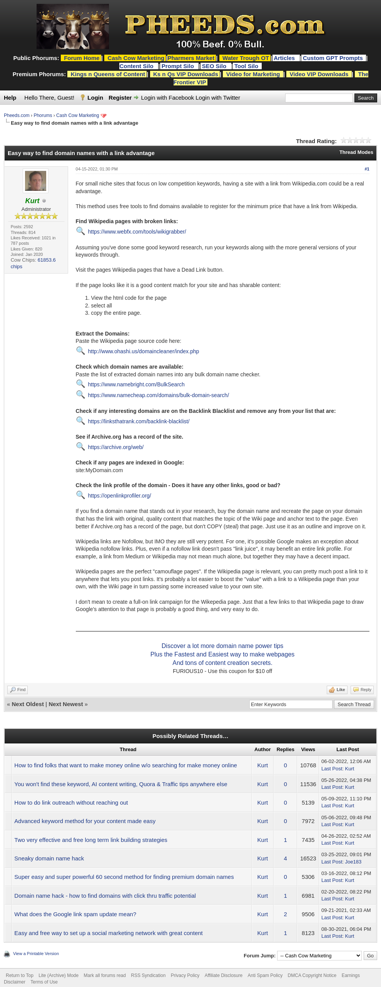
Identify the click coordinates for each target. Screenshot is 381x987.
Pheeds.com (17, 115)
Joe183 (353, 862)
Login (95, 97)
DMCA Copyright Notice (312, 975)
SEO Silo (215, 66)
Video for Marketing (253, 74)
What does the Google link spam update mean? (75, 914)
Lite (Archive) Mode (58, 975)
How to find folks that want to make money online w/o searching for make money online (125, 765)
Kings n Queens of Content (108, 74)
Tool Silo (247, 66)
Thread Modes (356, 152)
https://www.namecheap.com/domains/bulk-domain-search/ (158, 395)
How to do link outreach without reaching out (71, 802)
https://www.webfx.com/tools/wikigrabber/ (137, 232)
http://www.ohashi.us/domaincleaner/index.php (143, 351)
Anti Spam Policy (265, 975)
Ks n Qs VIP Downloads (185, 74)
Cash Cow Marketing (77, 115)
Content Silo (137, 66)
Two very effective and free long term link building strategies (90, 840)
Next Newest (65, 704)
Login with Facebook (167, 97)
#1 (366, 169)
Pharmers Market (190, 58)
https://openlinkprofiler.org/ (119, 496)
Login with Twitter (218, 97)
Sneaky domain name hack (49, 858)
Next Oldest (28, 704)
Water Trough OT (245, 58)
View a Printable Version (36, 953)
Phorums (42, 115)
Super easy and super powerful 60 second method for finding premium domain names (124, 876)
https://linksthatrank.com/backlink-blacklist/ (139, 421)
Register (120, 97)
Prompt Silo (179, 66)
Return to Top (19, 975)
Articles (285, 58)
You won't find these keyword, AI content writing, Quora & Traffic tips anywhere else (120, 784)
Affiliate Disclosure (223, 975)
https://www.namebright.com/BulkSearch (136, 384)
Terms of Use (44, 982)
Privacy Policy (185, 975)
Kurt (262, 765)
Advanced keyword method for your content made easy (84, 821)
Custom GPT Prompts (333, 58)
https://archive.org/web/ (116, 447)
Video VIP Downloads (319, 74)
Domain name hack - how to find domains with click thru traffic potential (105, 895)
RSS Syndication (148, 975)
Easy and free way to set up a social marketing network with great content (108, 933)
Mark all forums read (105, 975)
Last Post (331, 769)
